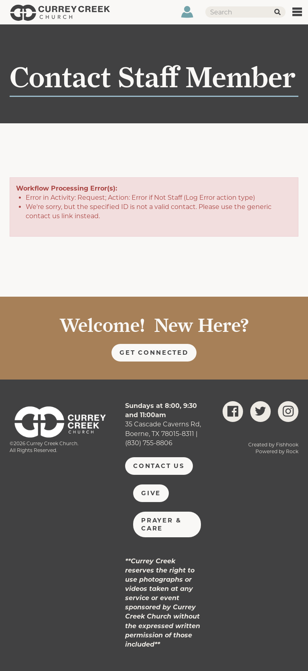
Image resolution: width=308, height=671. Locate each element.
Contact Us (159, 466)
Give (151, 493)
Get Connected (154, 352)
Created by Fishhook (273, 445)
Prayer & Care (161, 524)
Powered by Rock (276, 451)
